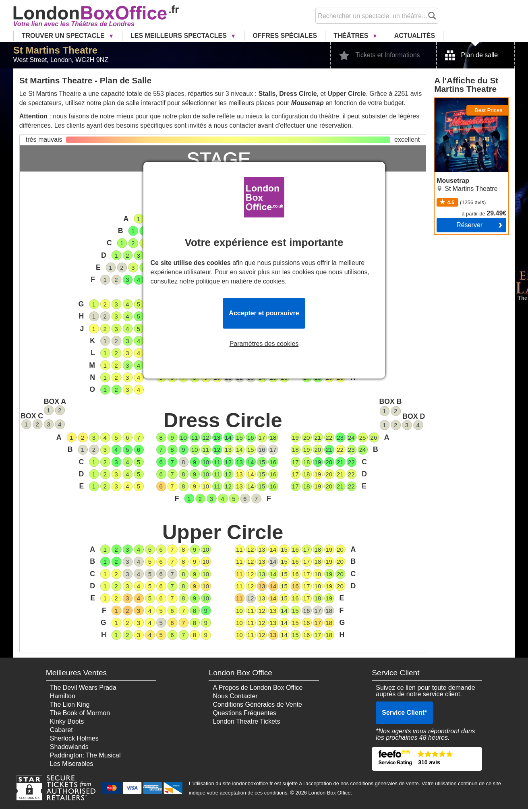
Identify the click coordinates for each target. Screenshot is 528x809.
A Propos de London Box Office (257, 687)
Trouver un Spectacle (64, 35)
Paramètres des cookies (264, 344)
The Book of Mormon (80, 713)
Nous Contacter (235, 696)
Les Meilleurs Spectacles (179, 35)
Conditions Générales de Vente (257, 704)
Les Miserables (71, 763)
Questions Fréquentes (244, 713)
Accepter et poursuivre (264, 313)
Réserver (469, 224)
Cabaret (61, 729)
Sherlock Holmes (74, 738)
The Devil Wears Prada (83, 687)
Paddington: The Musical (85, 755)
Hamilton (62, 696)
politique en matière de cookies (240, 281)
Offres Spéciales (285, 35)
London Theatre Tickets (246, 721)
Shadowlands (69, 746)
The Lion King (70, 704)
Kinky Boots (67, 721)
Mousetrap (450, 101)
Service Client (404, 712)
